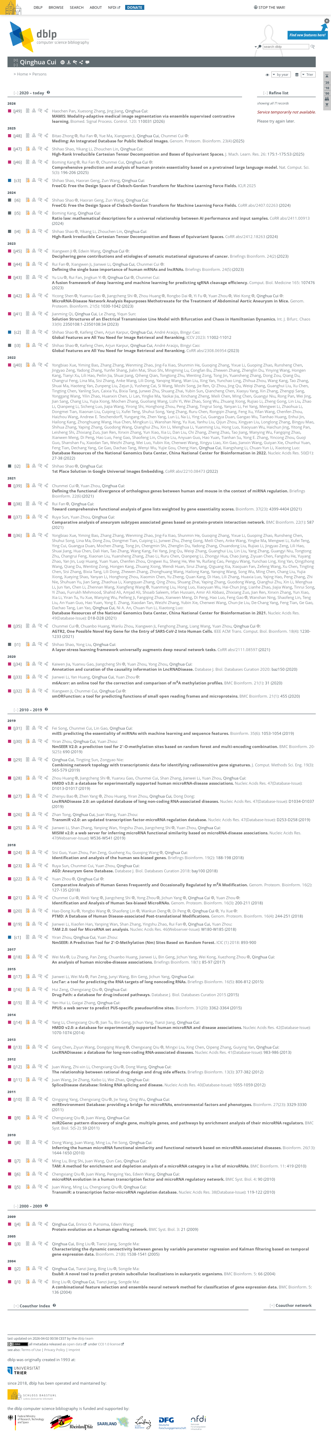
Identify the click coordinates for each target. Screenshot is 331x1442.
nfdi (112, 7)
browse (56, 7)
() (201, 140)
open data (74, 1344)
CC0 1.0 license (109, 1344)
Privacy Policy (54, 1349)
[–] (265, 92)
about (96, 7)
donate (134, 7)
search (77, 7)
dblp (38, 7)
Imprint (74, 1349)
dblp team (85, 1338)
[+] (272, 1305)
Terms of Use (31, 1349)
